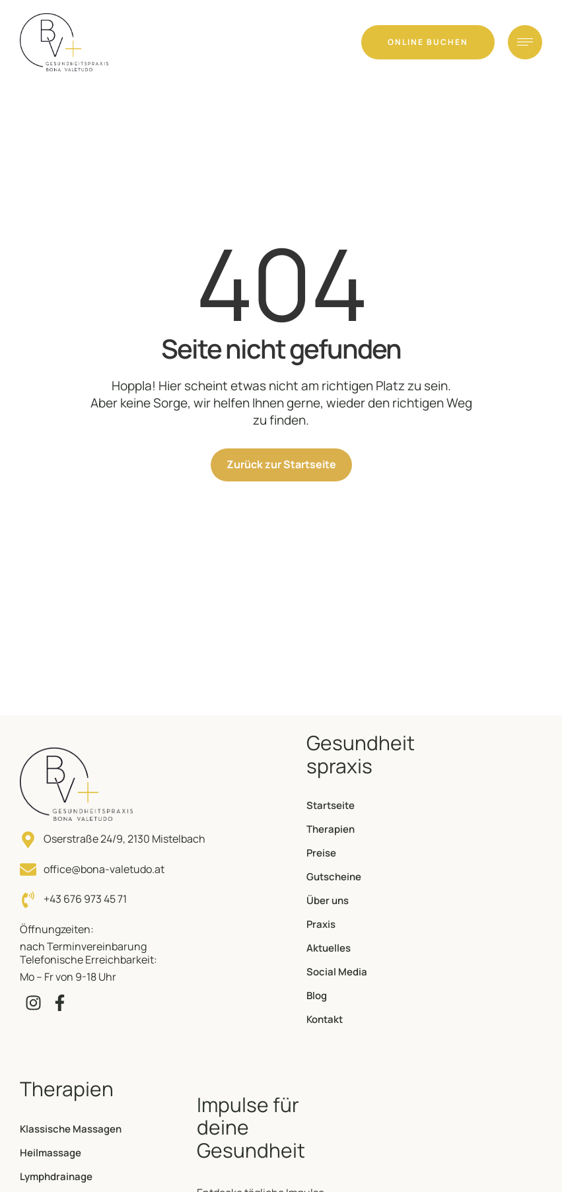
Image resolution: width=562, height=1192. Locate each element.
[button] (428, 42)
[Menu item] (363, 806)
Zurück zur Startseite (281, 464)
